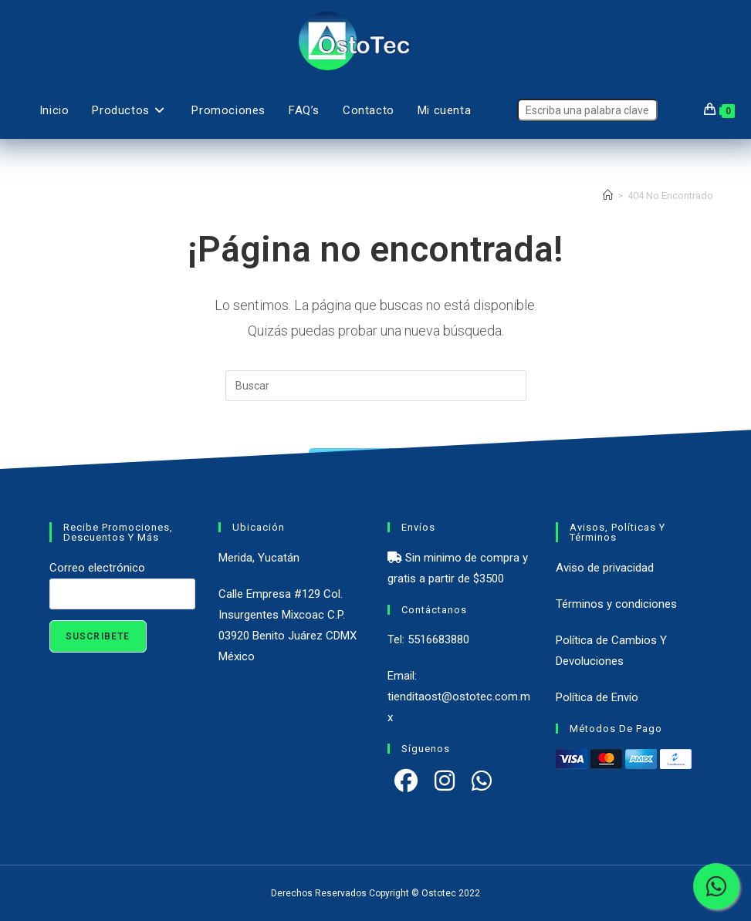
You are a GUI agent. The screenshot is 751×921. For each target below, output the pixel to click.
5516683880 (438, 639)
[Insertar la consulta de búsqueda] (375, 385)
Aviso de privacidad (605, 568)
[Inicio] (608, 195)
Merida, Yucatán (258, 558)
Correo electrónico (97, 568)
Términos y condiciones (616, 604)
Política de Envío (597, 697)
